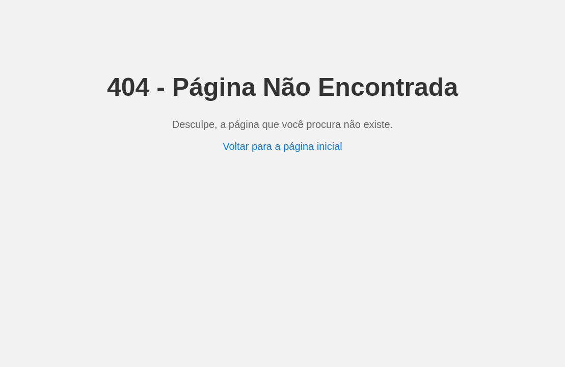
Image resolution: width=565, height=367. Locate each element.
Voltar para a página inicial (282, 146)
